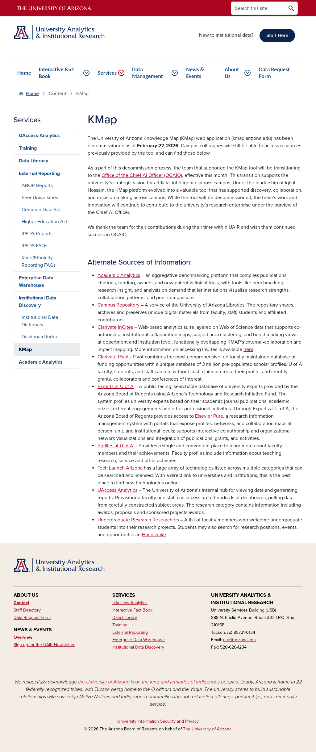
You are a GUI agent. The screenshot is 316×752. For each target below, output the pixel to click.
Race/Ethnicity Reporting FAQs (39, 261)
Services (107, 72)
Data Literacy (33, 161)
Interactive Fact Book (56, 73)
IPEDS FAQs (34, 246)
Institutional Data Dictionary (40, 321)
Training (28, 148)
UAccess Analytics (39, 135)
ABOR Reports (37, 185)
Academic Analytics (41, 362)
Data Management (147, 73)
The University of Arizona (207, 729)
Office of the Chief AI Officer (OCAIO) (142, 175)
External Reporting (39, 173)
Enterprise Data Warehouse (36, 281)
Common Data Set (41, 210)
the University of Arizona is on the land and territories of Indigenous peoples (158, 682)
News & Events (195, 73)
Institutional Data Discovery (37, 301)
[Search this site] (258, 8)
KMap (25, 349)
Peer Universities (40, 197)
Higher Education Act (45, 222)
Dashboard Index (40, 337)
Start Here (277, 35)
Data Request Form (274, 73)
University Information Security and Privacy (158, 721)
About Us (232, 73)
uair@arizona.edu (239, 639)
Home (24, 72)
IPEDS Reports (37, 234)
